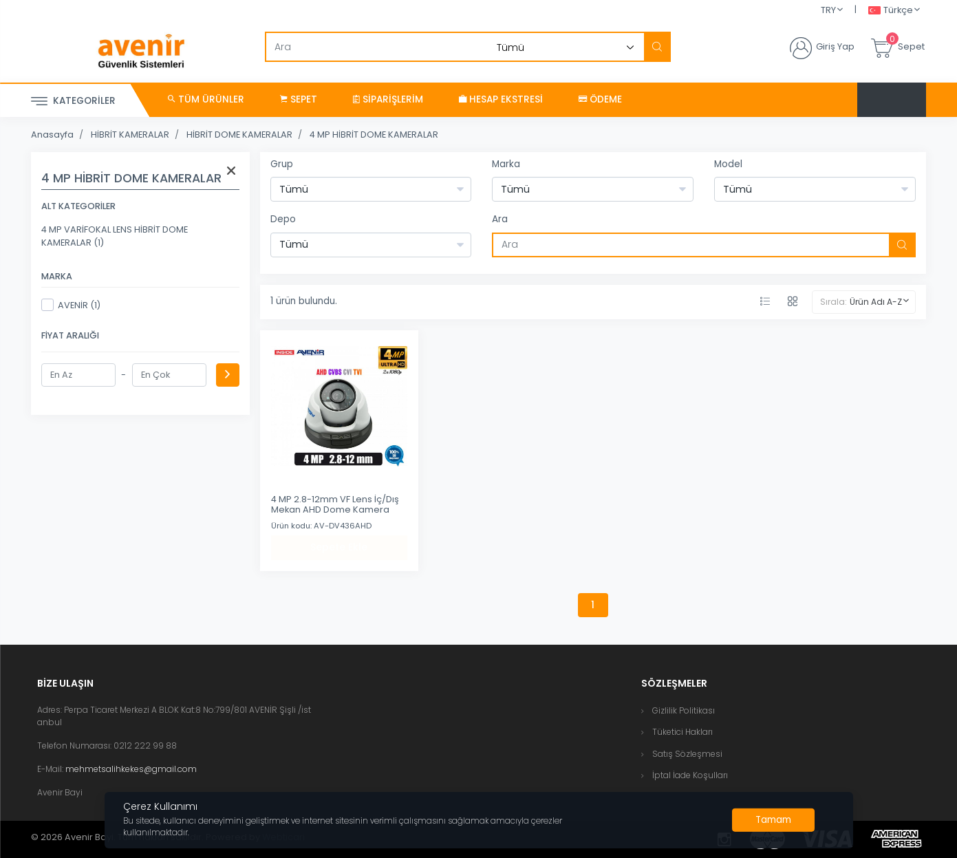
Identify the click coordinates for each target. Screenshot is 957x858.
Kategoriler (73, 101)
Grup (281, 164)
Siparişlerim (388, 99)
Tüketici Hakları (682, 732)
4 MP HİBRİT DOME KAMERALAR (374, 134)
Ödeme (600, 99)
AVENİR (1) (70, 305)
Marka (506, 164)
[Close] (773, 820)
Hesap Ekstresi (501, 99)
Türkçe (890, 10)
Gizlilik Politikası (683, 710)
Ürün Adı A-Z (876, 302)
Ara (500, 219)
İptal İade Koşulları (690, 775)
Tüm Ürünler (206, 99)
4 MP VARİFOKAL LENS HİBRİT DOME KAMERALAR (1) (114, 236)
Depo (283, 219)
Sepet (298, 99)
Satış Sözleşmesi (687, 754)
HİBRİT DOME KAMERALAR (239, 134)
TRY (828, 10)
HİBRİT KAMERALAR (130, 134)
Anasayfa (52, 134)
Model (728, 164)
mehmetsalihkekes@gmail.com (131, 769)
